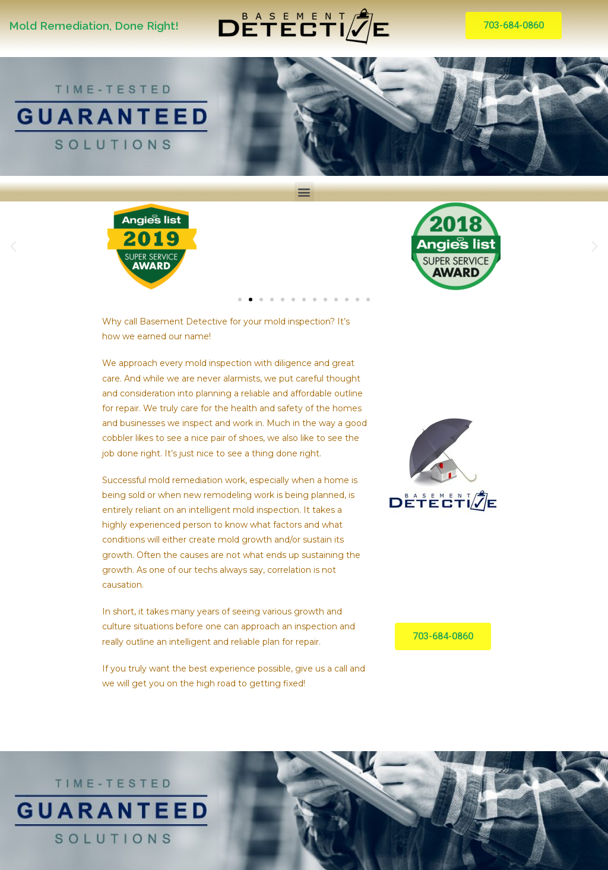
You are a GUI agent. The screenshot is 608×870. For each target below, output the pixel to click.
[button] (514, 25)
